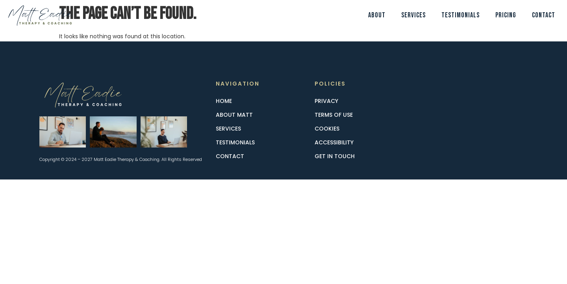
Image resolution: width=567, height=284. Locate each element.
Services (413, 15)
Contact (543, 15)
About (376, 15)
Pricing (505, 15)
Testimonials (460, 15)
